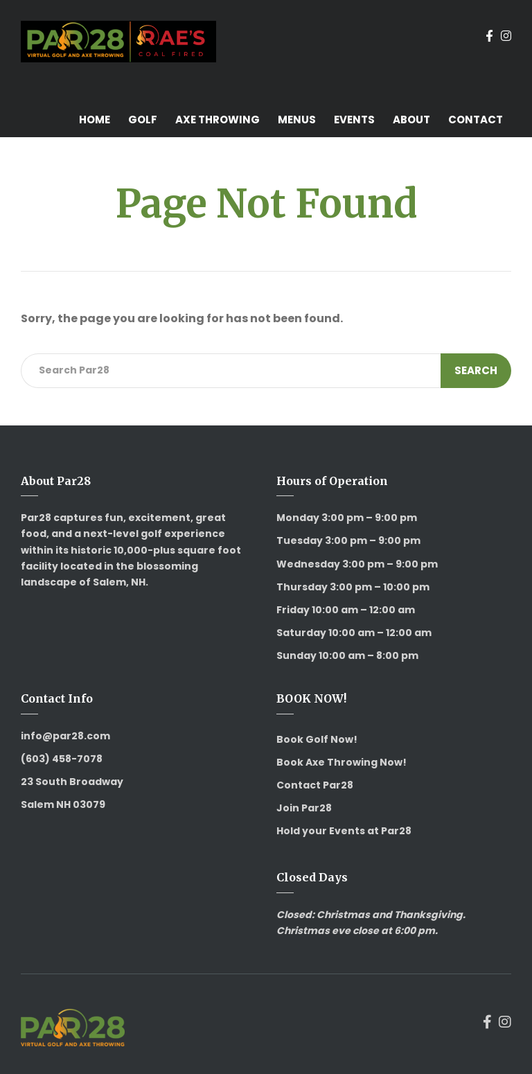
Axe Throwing (217, 119)
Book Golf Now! (316, 739)
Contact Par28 (314, 785)
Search (475, 370)
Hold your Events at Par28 (343, 831)
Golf (142, 119)
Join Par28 (304, 808)
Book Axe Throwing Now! (341, 762)
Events (354, 119)
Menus (297, 119)
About (411, 119)
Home (94, 119)
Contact (475, 119)
